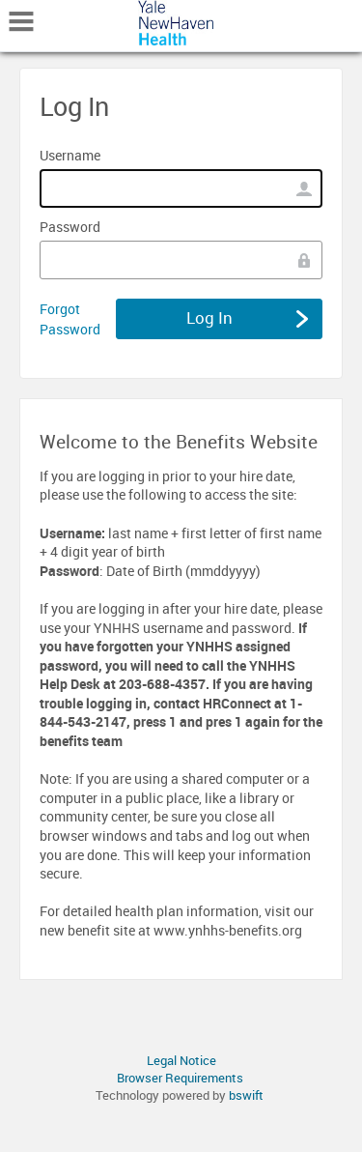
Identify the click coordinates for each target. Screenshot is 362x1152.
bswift (246, 1095)
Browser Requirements (180, 1077)
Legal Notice (181, 1060)
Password (70, 226)
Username (70, 155)
